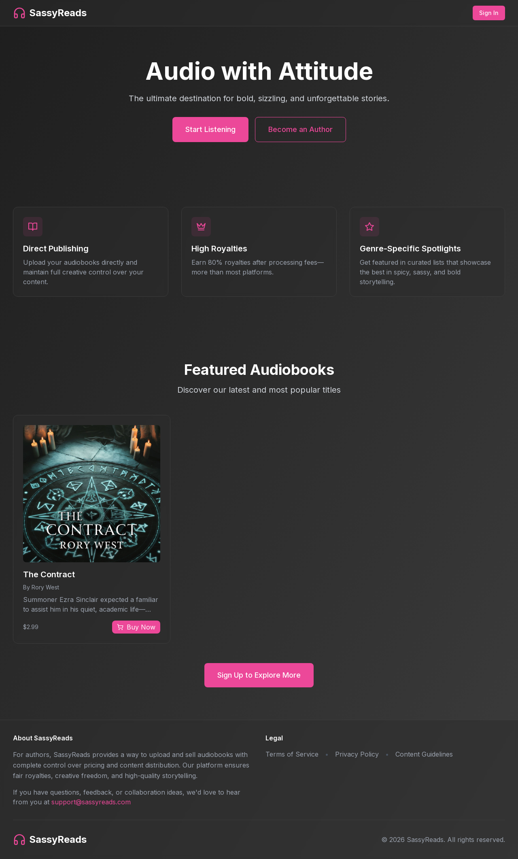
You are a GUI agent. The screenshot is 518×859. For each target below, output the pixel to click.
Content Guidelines (424, 754)
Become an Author (300, 129)
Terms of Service (291, 754)
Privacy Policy (357, 754)
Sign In (489, 12)
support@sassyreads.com (91, 802)
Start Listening (210, 129)
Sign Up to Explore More (259, 675)
